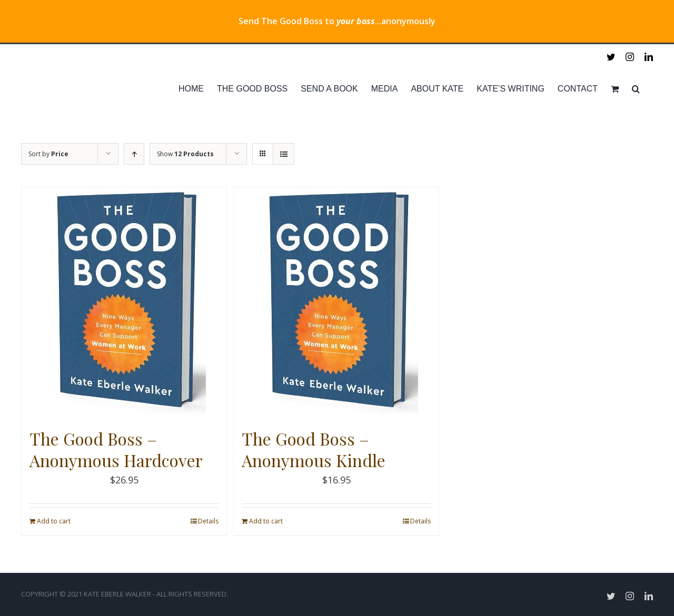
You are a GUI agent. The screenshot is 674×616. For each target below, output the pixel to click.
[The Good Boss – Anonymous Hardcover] (124, 302)
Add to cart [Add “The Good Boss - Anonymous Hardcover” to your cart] (54, 521)
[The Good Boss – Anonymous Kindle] (336, 302)
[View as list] (283, 154)
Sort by (48, 153)
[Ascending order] (134, 154)
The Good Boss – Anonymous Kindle (313, 449)
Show (185, 153)
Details (208, 521)
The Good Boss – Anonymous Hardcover (116, 449)
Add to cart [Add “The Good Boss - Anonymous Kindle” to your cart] (266, 521)
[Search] (636, 89)
